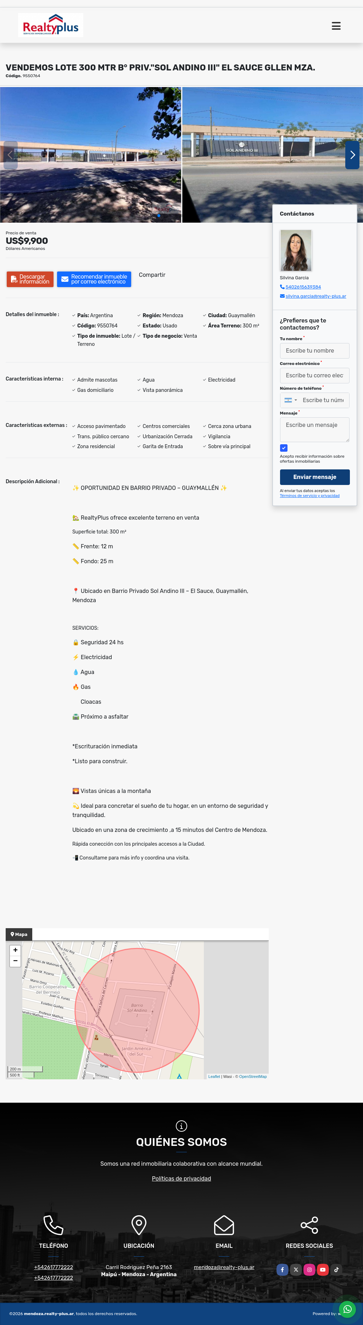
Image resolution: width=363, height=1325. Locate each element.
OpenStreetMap (253, 1076)
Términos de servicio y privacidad (310, 495)
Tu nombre (292, 338)
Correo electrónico (301, 363)
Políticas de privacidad (181, 1178)
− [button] (15, 961)
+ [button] (15, 951)
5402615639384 (303, 287)
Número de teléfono (302, 388)
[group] (90, 155)
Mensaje (290, 413)
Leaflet (214, 1076)
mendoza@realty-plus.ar (224, 1267)
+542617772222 (53, 1267)
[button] (158, 215)
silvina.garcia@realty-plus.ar (316, 296)
